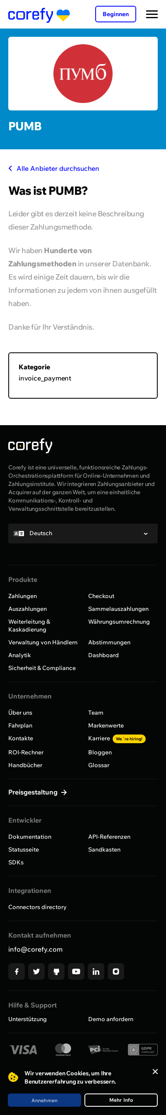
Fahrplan (20, 725)
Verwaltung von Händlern (42, 642)
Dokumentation (29, 836)
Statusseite (23, 849)
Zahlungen (22, 596)
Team (95, 712)
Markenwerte (106, 725)
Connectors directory (37, 907)
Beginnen (116, 14)
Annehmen (44, 1100)
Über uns (20, 712)
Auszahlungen (27, 609)
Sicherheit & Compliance (42, 668)
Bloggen (100, 752)
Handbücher (25, 765)
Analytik (19, 655)
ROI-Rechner (25, 752)
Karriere (117, 738)
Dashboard (103, 655)
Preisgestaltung (33, 792)
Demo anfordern (110, 1019)
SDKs (16, 862)
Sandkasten (104, 849)
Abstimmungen (109, 642)
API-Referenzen (109, 836)
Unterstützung (27, 1019)
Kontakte (20, 738)
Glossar (98, 765)
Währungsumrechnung (119, 621)
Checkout (101, 596)
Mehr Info (121, 1100)
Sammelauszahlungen (118, 609)
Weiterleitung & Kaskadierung (29, 625)
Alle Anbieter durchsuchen (53, 168)
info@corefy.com (35, 949)
